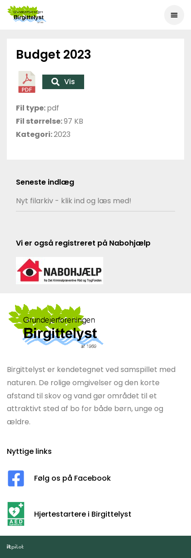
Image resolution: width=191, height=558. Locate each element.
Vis (63, 81)
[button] (174, 15)
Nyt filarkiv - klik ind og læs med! (73, 201)
